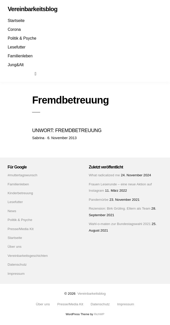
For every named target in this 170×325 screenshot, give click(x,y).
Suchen (39, 73)
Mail (30, 73)
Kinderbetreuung (20, 193)
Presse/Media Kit (21, 229)
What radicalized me (104, 175)
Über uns (14, 246)
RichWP (99, 314)
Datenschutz (17, 264)
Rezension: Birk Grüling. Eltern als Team (120, 208)
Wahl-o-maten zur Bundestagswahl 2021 (120, 224)
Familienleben (20, 56)
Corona (14, 29)
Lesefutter (16, 47)
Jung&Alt (15, 65)
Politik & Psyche (22, 38)
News (12, 211)
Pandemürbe (99, 200)
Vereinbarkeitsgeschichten (28, 256)
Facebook (12, 73)
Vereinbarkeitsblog (91, 293)
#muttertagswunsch (22, 175)
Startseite (16, 20)
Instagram (21, 73)
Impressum (16, 274)
